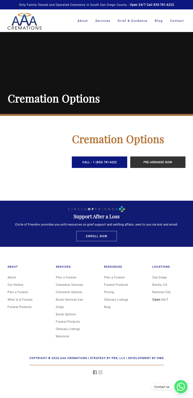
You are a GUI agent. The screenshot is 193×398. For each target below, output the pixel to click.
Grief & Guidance (133, 20)
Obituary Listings (68, 329)
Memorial (62, 336)
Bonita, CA (159, 285)
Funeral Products (20, 307)
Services (102, 20)
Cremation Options (69, 292)
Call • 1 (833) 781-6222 (99, 162)
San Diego (159, 277)
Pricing (109, 292)
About (82, 20)
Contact (177, 20)
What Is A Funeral (20, 299)
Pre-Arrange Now (157, 162)
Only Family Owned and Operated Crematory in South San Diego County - (96, 5)
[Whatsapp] (181, 386)
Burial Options (66, 314)
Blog (159, 20)
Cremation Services (69, 285)
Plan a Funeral (18, 292)
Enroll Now (96, 236)
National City (161, 292)
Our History (16, 285)
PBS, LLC (118, 358)
